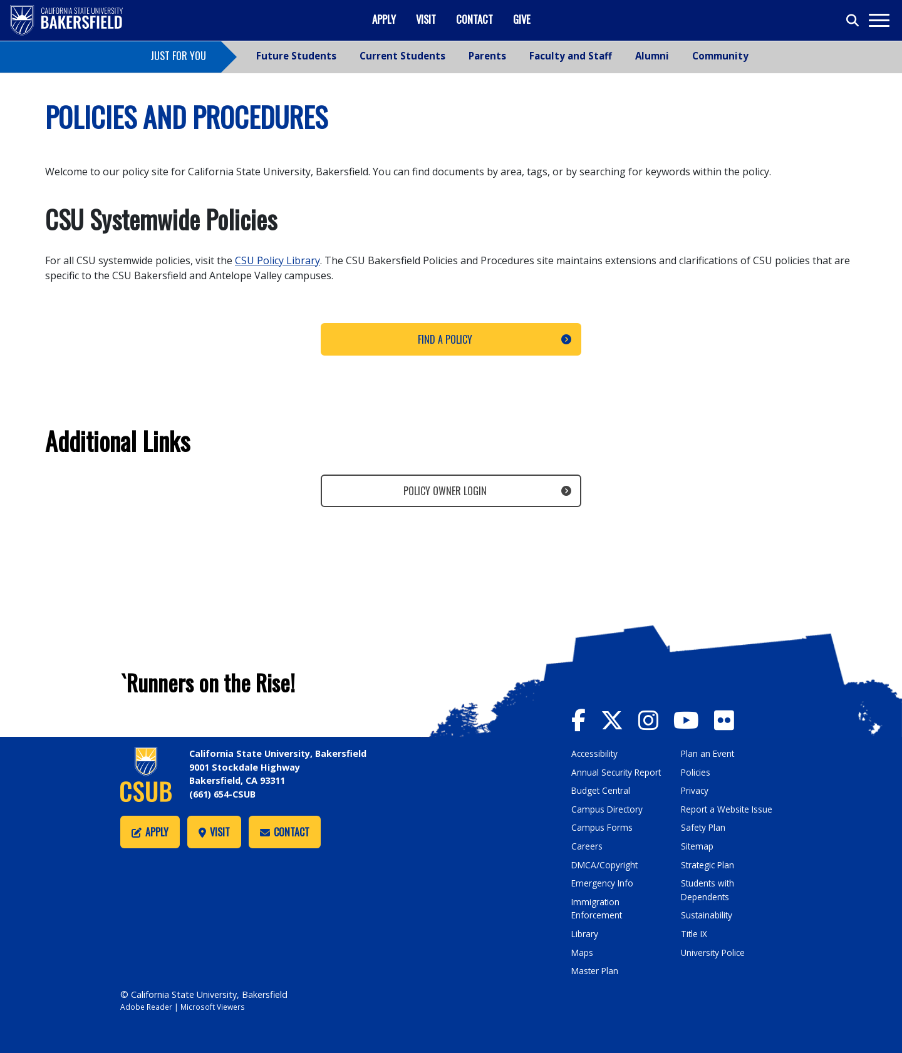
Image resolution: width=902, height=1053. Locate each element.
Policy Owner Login (445, 490)
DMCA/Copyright (606, 865)
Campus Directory (608, 809)
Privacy (695, 790)
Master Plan (596, 971)
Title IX (695, 934)
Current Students (402, 55)
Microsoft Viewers (217, 1007)
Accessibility (596, 753)
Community (720, 55)
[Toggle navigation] (878, 20)
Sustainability (708, 915)
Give (522, 19)
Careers (587, 846)
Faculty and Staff (570, 55)
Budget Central (603, 790)
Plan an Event (709, 753)
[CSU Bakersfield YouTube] (700, 719)
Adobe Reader (147, 1007)
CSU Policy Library (277, 260)
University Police (714, 952)
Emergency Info (603, 883)
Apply (384, 19)
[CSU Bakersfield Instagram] (660, 719)
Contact (474, 19)
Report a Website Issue (729, 809)
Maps (582, 952)
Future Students (296, 55)
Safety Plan (704, 827)
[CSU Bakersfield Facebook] (586, 719)
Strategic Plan (710, 865)
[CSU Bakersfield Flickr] (733, 719)
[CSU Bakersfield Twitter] (622, 719)
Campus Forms (602, 827)
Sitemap (698, 846)
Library (585, 934)
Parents (487, 55)
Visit (426, 19)
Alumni (652, 55)
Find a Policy (445, 339)
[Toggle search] (853, 20)
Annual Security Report (618, 772)
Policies (696, 772)
